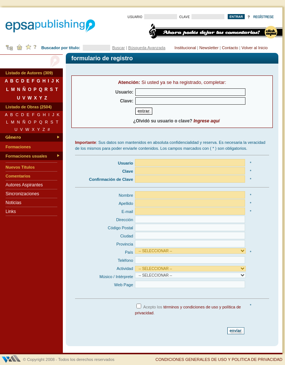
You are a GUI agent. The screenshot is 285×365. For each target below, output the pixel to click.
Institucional (185, 47)
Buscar (118, 47)
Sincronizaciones (22, 193)
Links (11, 211)
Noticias (13, 202)
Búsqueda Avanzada (147, 47)
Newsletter (208, 47)
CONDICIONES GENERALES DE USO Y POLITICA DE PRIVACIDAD (218, 359)
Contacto (230, 47)
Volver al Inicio (254, 47)
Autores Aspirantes (24, 184)
